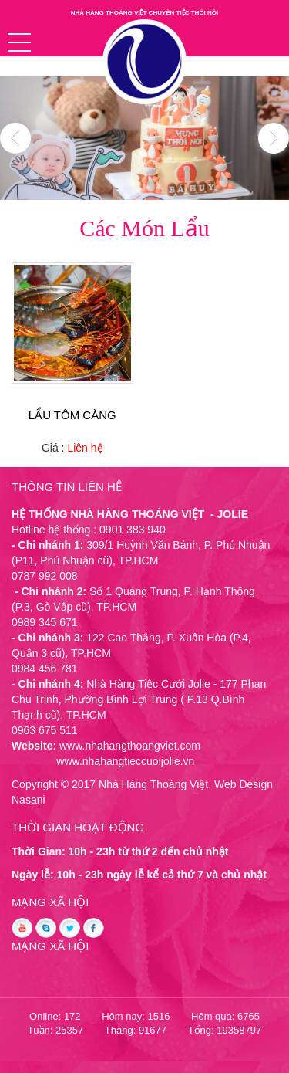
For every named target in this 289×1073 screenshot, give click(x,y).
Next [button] (273, 138)
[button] (19, 42)
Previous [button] (15, 138)
